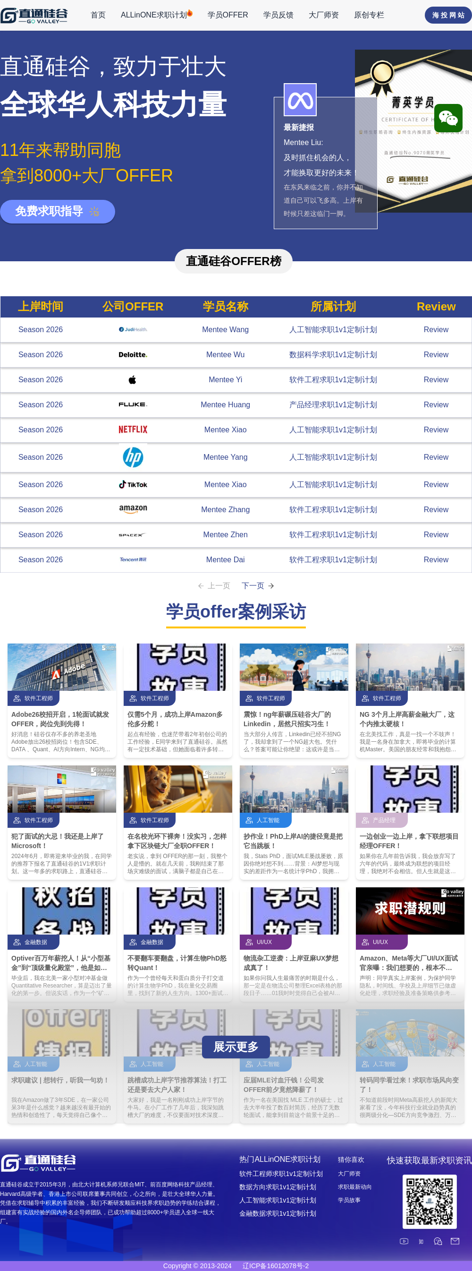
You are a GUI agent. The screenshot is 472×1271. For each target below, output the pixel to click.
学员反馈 (278, 15)
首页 (98, 15)
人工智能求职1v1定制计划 (333, 330)
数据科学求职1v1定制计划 (333, 355)
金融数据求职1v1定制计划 (277, 1213)
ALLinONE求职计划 (157, 14)
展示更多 (236, 1046)
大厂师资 (324, 15)
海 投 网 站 (448, 15)
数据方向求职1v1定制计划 (277, 1187)
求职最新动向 (355, 1187)
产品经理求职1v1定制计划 (333, 405)
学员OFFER (228, 15)
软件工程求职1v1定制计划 (333, 380)
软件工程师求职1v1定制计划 (281, 1173)
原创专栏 (369, 15)
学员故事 (349, 1200)
